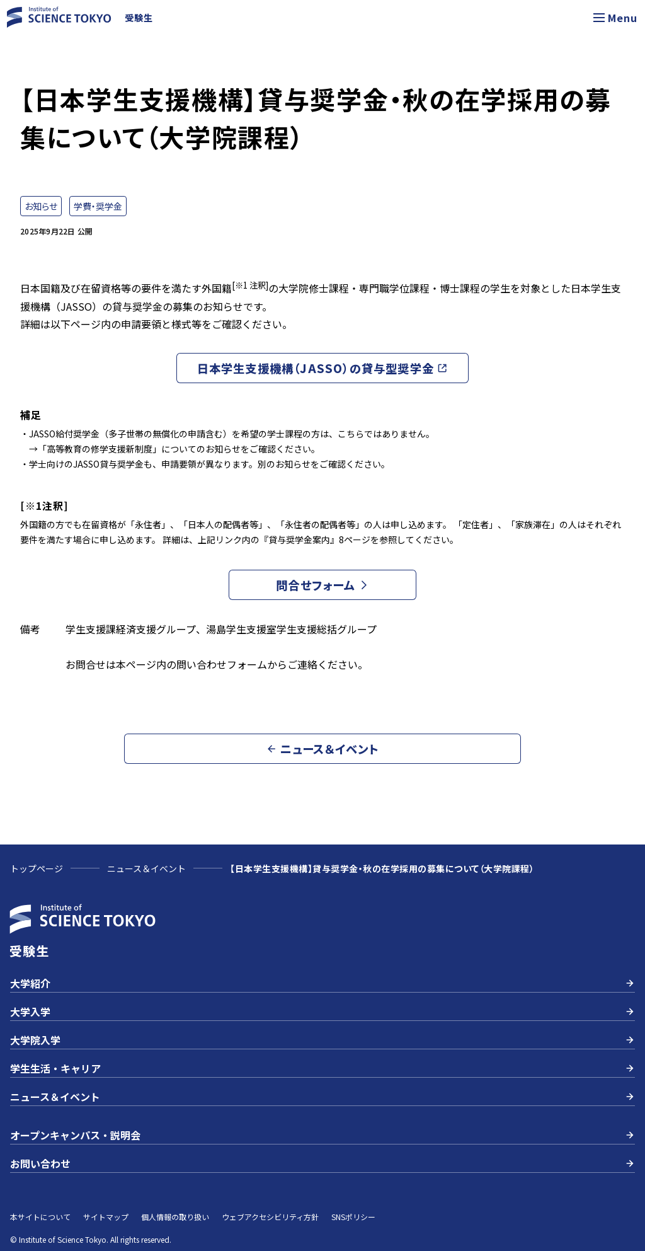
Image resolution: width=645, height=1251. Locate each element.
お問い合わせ (322, 1163)
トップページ (36, 868)
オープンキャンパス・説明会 (322, 1135)
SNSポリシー (353, 1216)
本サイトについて (40, 1216)
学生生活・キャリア (322, 1068)
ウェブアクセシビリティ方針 (270, 1216)
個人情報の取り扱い (175, 1216)
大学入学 (322, 1011)
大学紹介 (322, 983)
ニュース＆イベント (146, 868)
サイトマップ (105, 1216)
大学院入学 (322, 1039)
